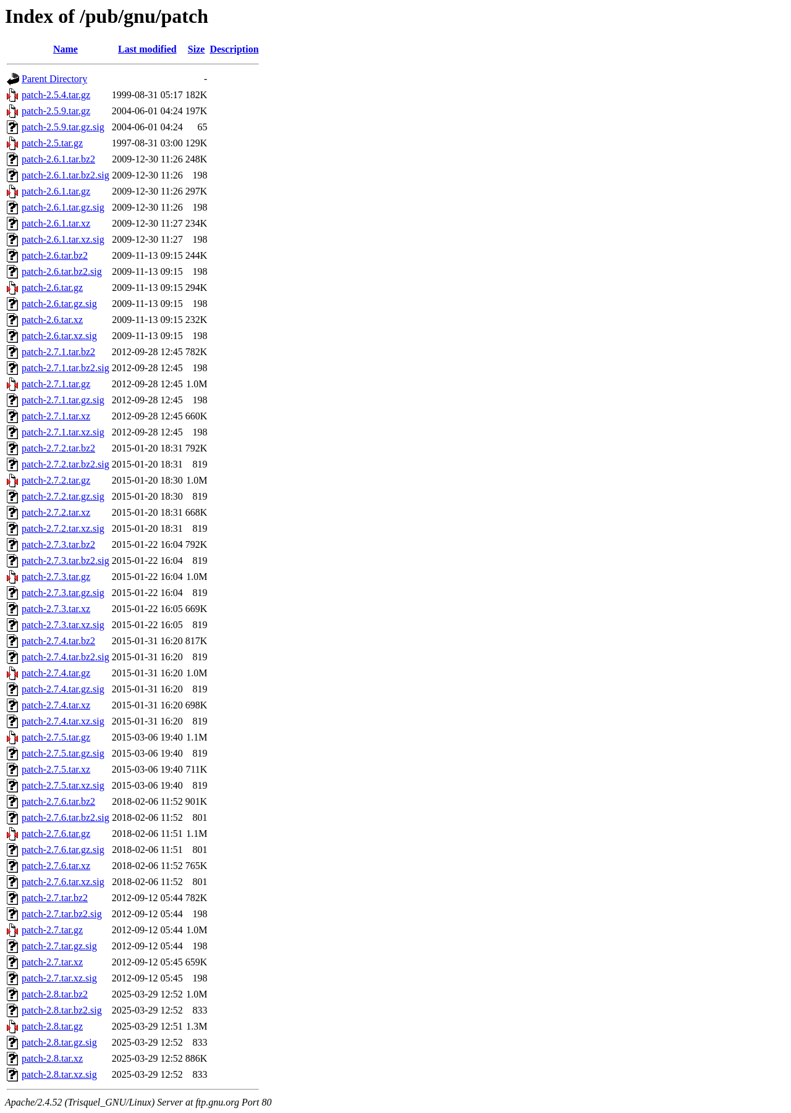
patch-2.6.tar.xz (52, 319)
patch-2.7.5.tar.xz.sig (63, 785)
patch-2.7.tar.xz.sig (59, 978)
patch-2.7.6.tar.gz (56, 833)
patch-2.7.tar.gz (52, 930)
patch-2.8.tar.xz (52, 1058)
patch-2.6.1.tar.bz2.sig (65, 175)
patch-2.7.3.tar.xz (56, 608)
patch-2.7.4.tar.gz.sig (63, 689)
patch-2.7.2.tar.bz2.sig (65, 464)
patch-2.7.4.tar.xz (56, 705)
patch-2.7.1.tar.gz (56, 384)
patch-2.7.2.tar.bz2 (58, 448)
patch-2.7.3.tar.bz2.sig (65, 560)
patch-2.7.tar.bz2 (55, 897)
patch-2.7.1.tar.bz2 (58, 351)
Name (65, 49)
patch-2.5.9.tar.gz (56, 111)
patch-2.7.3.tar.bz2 (58, 544)
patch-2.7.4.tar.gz (56, 673)
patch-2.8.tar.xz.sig (59, 1074)
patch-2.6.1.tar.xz (56, 223)
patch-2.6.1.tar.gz (56, 191)
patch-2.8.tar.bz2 (55, 994)
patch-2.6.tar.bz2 (55, 255)
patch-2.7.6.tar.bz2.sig (65, 817)
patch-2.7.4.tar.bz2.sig (65, 657)
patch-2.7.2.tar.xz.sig (63, 528)
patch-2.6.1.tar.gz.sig (63, 207)
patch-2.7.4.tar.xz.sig (63, 721)
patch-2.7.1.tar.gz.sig (63, 400)
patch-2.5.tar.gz (52, 143)
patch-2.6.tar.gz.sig (59, 303)
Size (196, 49)
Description (233, 49)
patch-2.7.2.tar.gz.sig (63, 496)
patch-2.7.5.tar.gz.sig (63, 753)
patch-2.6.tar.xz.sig (59, 335)
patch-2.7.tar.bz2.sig (62, 914)
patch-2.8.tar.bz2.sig (62, 1010)
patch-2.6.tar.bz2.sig (62, 271)
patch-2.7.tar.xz (52, 962)
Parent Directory (54, 79)
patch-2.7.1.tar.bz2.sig (65, 368)
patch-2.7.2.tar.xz (56, 512)
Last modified (147, 49)
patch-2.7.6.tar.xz (56, 865)
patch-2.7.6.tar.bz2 (58, 801)
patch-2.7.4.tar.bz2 (58, 641)
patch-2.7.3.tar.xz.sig (63, 625)
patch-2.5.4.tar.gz (56, 95)
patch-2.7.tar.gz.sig (59, 946)
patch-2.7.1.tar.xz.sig (63, 432)
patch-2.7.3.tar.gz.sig (63, 592)
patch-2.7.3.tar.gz (56, 576)
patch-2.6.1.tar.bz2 (58, 159)
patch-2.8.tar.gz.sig (59, 1042)
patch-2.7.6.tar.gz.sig (63, 849)
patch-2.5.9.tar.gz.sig (63, 127)
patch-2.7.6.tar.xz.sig (63, 881)
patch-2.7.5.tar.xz (56, 769)
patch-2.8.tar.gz (52, 1026)
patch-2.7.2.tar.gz (56, 480)
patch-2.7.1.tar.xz (56, 416)
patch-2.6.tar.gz (52, 287)
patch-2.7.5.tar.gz (56, 737)
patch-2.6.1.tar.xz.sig (63, 239)
